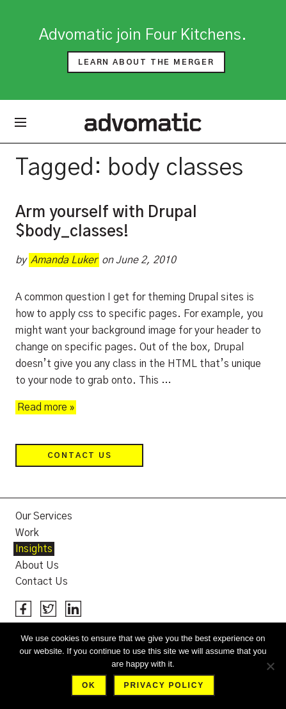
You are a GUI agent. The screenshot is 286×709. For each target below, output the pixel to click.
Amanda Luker (64, 260)
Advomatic (143, 121)
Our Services (43, 516)
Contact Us (79, 455)
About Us (37, 565)
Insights (33, 549)
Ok (89, 685)
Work (27, 533)
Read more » (45, 407)
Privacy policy (164, 685)
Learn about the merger (146, 62)
